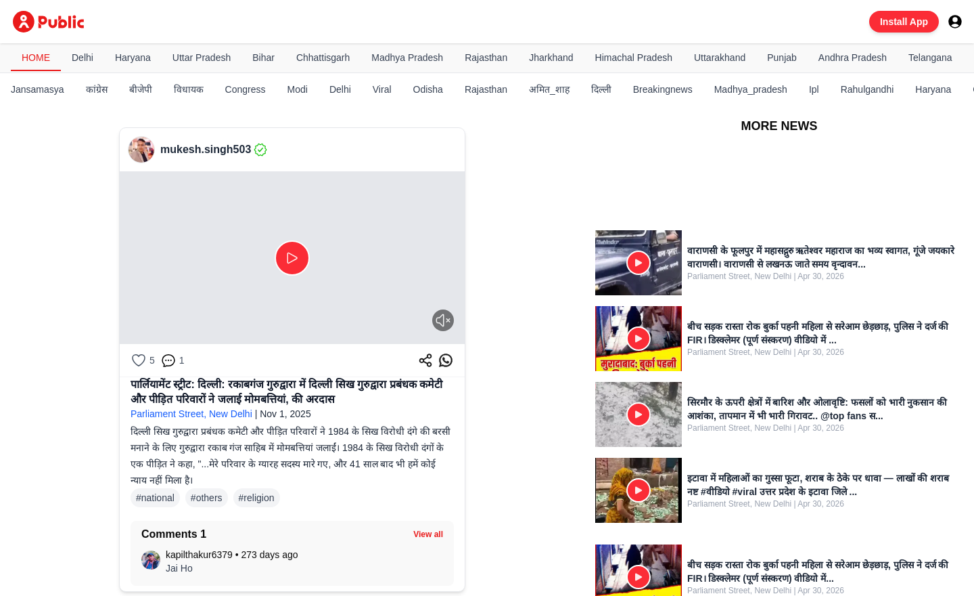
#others (207, 497)
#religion (257, 497)
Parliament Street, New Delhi (191, 413)
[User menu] (955, 22)
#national (155, 497)
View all (428, 534)
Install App (904, 21)
